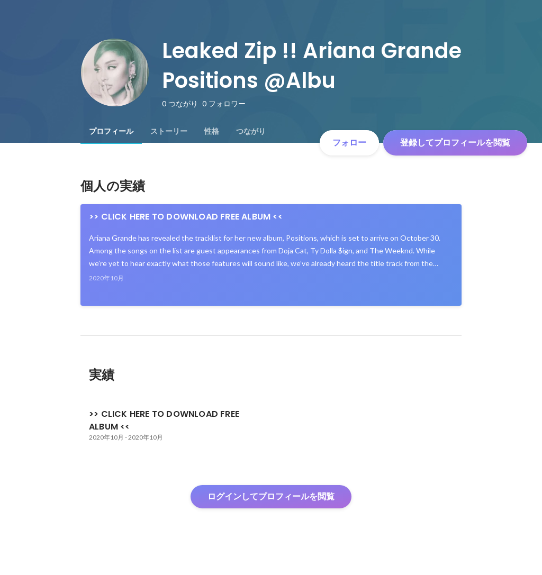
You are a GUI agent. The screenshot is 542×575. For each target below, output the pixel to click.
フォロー (349, 142)
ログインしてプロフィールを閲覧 (271, 496)
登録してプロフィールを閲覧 (455, 142)
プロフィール (111, 131)
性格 (211, 131)
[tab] (111, 131)
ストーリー (168, 131)
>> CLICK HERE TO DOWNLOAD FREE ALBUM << (186, 217)
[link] (271, 255)
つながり (251, 131)
